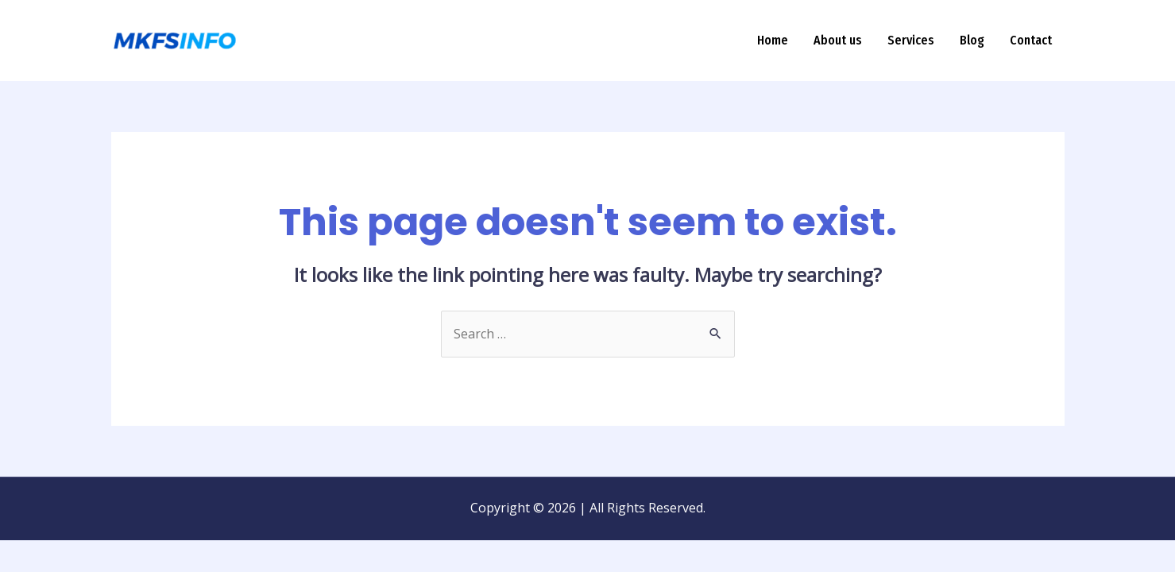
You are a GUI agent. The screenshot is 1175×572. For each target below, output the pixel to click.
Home (772, 40)
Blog (972, 40)
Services (910, 40)
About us (838, 40)
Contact (1031, 40)
